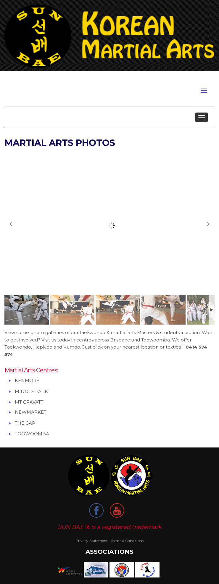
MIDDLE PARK (32, 391)
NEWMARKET (30, 412)
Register (31, 79)
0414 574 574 (199, 78)
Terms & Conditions (127, 540)
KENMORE (27, 380)
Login (13, 79)
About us (23, 117)
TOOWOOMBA (32, 434)
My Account (55, 79)
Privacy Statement (91, 540)
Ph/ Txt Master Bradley (179, 77)
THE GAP (25, 423)
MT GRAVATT (29, 402)
